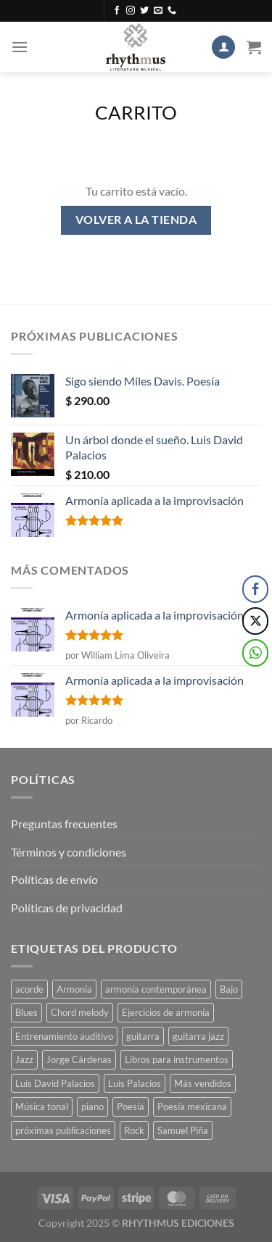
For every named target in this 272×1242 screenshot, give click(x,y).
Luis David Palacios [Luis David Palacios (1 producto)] (55, 1083)
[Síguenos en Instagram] (130, 11)
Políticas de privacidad (67, 907)
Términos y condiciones (68, 852)
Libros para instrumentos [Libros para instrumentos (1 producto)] (176, 1059)
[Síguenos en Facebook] (116, 11)
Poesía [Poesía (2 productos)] (130, 1106)
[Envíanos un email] (158, 11)
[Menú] (19, 46)
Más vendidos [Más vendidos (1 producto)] (202, 1083)
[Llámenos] (172, 11)
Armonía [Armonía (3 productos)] (74, 989)
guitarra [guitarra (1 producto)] (143, 1036)
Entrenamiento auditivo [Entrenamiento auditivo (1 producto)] (64, 1036)
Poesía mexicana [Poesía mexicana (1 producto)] (192, 1106)
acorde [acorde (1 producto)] (29, 989)
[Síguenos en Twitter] (144, 11)
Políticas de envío (54, 879)
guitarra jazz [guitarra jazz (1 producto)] (198, 1036)
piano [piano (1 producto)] (92, 1106)
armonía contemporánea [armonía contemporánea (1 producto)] (156, 989)
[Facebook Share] (255, 589)
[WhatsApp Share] (255, 653)
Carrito (136, 112)
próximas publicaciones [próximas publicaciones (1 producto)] (63, 1130)
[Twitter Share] (255, 621)
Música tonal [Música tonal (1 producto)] (41, 1106)
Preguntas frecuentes (64, 823)
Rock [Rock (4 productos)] (134, 1130)
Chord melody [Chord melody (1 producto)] (80, 1012)
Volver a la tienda (136, 219)
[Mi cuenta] (223, 47)
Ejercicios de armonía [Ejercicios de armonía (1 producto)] (166, 1012)
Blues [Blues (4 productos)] (26, 1012)
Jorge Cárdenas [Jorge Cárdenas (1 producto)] (79, 1059)
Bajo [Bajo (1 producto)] (229, 989)
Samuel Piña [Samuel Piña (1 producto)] (182, 1130)
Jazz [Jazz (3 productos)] (24, 1059)
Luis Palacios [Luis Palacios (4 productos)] (134, 1083)
